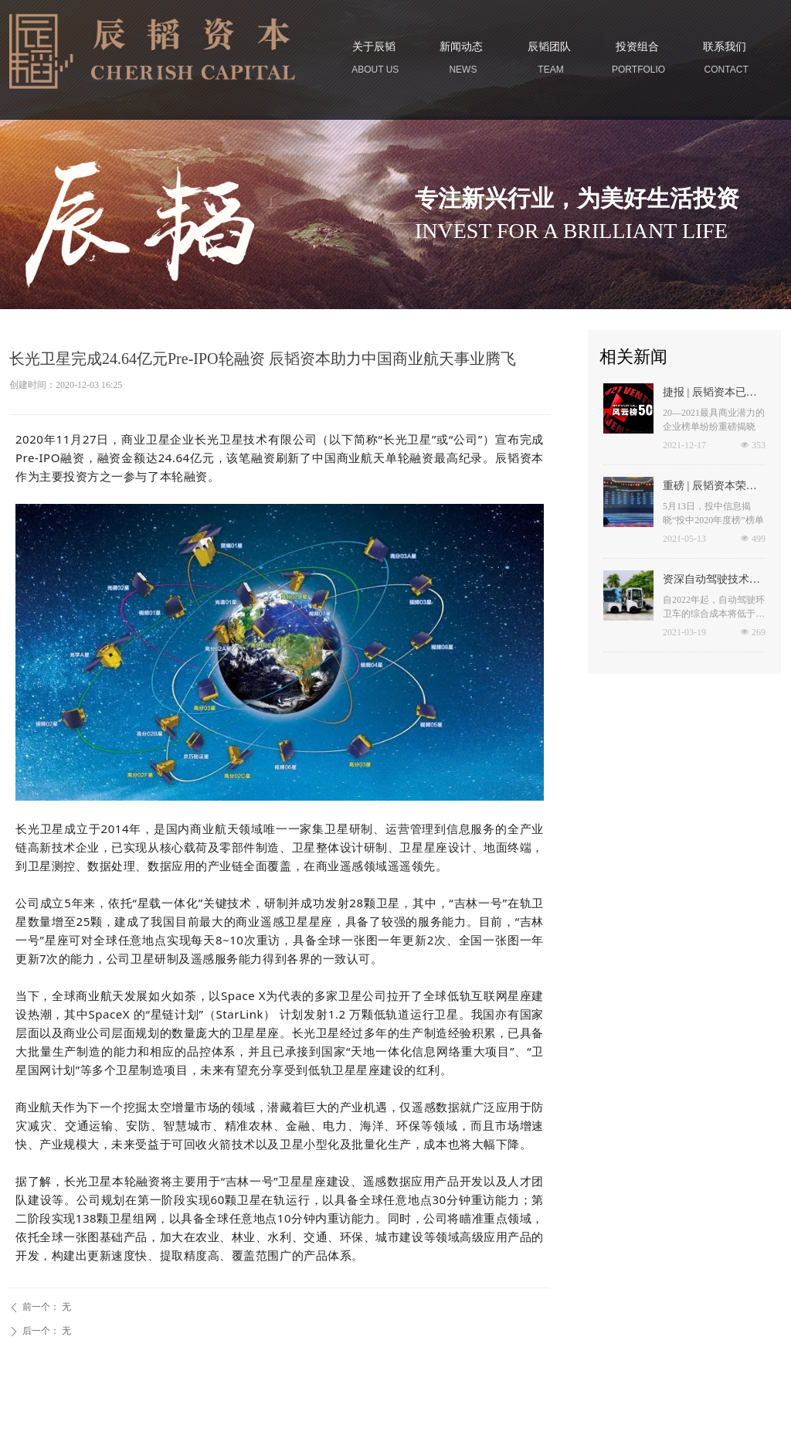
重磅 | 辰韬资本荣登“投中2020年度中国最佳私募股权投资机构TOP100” (714, 487)
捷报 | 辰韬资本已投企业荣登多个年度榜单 (711, 394)
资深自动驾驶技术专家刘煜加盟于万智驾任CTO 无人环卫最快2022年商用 (712, 581)
